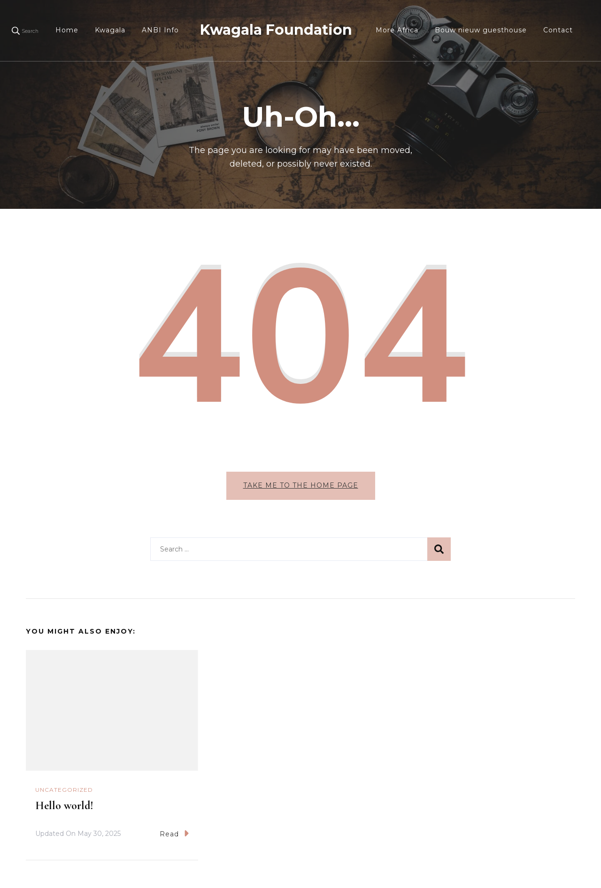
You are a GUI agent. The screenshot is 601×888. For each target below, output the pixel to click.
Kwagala (110, 30)
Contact (558, 30)
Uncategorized (64, 789)
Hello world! (64, 805)
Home (66, 30)
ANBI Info (160, 30)
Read (174, 833)
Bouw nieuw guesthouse (481, 30)
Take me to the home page (300, 485)
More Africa (397, 30)
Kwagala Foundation (276, 29)
